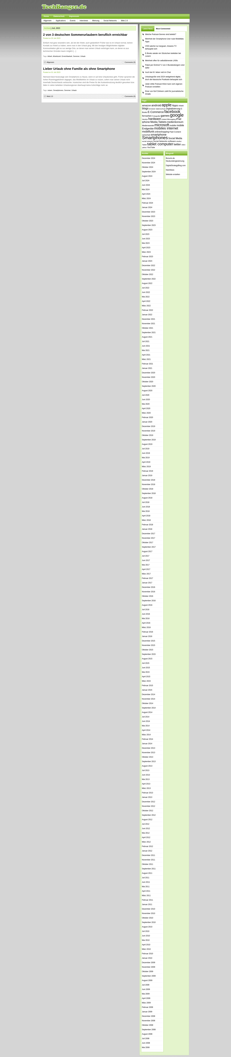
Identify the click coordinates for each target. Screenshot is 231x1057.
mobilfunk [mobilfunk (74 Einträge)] (148, 131)
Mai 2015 (145, 672)
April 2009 (146, 998)
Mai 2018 (145, 511)
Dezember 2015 (148, 641)
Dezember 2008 (148, 1016)
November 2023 (148, 216)
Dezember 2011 (148, 855)
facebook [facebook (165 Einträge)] (172, 111)
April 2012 (146, 837)
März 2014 (146, 735)
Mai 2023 (145, 243)
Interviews (84, 21)
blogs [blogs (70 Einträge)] (145, 108)
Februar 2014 (147, 739)
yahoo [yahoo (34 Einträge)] (144, 147)
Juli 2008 (145, 1038)
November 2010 (148, 913)
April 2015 (146, 676)
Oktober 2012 (147, 811)
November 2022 (148, 270)
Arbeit (50, 56)
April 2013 (146, 784)
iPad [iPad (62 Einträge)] (178, 119)
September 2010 (149, 922)
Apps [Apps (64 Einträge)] (175, 105)
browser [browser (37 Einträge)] (152, 109)
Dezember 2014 (148, 694)
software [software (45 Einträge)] (172, 141)
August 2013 (147, 766)
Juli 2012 (145, 824)
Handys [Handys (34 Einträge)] (145, 119)
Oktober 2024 (147, 167)
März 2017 (146, 574)
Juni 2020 (146, 399)
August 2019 (147, 444)
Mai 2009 (145, 994)
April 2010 (146, 945)
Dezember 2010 (148, 909)
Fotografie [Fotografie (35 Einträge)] (156, 116)
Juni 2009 (146, 989)
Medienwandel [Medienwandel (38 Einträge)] (148, 125)
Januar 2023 (147, 261)
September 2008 (149, 1029)
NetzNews (170, 170)
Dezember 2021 (148, 319)
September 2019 (149, 440)
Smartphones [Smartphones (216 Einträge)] (155, 137)
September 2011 (149, 869)
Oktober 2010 (147, 918)
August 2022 (147, 283)
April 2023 (146, 248)
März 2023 (146, 252)
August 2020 (147, 391)
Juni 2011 (146, 882)
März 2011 (146, 895)
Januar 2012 (147, 851)
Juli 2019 (145, 449)
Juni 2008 (146, 1043)
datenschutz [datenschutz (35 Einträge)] (160, 109)
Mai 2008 (145, 1047)
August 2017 (147, 551)
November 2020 (148, 377)
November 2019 (148, 431)
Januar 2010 (147, 958)
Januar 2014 (147, 744)
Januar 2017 (147, 583)
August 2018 (147, 498)
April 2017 (146, 569)
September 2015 (149, 654)
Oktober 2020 (147, 382)
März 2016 (146, 627)
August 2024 (147, 176)
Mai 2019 (145, 458)
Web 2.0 (124, 21)
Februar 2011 (147, 900)
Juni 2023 (146, 239)
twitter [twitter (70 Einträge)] (177, 144)
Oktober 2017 (147, 542)
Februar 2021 (147, 364)
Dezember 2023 (148, 212)
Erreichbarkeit (67, 56)
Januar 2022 (147, 315)
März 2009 (146, 1003)
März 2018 (146, 520)
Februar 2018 (147, 525)
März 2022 (146, 306)
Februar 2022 (147, 310)
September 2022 (149, 279)
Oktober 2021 (147, 328)
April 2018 (146, 516)
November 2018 (148, 484)
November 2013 (148, 752)
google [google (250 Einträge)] (177, 115)
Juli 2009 (145, 985)
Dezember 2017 (148, 534)
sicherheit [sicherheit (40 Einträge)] (146, 135)
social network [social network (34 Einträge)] (147, 141)
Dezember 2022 (148, 265)
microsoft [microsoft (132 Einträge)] (161, 125)
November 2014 (148, 699)
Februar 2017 (147, 578)
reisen (50, 90)
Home (46, 16)
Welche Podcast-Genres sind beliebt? (160, 34)
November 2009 (148, 967)
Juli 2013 (145, 770)
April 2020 (146, 408)
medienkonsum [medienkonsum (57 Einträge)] (175, 122)
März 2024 (146, 198)
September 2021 (149, 332)
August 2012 (147, 819)
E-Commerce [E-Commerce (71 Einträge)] (156, 112)
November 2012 (148, 806)
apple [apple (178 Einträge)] (167, 105)
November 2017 (148, 538)
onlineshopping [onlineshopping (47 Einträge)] (162, 132)
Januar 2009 (147, 1012)
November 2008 (148, 1021)
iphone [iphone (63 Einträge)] (146, 121)
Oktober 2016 (147, 596)
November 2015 (148, 645)
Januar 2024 (147, 207)
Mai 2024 (145, 189)
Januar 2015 (147, 690)
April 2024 (146, 194)
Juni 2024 (146, 185)
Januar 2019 (147, 475)
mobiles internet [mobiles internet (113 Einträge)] (166, 128)
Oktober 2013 (147, 757)
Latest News (148, 29)
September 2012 (149, 815)
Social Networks (110, 21)
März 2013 (146, 788)
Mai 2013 (145, 779)
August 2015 (147, 659)
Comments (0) (130, 62)
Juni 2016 (146, 614)
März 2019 (146, 466)
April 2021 (146, 355)
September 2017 (149, 547)
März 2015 (146, 681)
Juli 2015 (145, 663)
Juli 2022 (145, 288)
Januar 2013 (147, 797)
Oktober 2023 (147, 221)
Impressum (74, 16)
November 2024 (148, 163)
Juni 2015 (146, 668)
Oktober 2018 (147, 489)
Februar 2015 (147, 685)
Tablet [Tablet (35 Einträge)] (144, 145)
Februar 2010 (147, 954)
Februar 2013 (147, 793)
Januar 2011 (147, 904)
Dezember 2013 (148, 748)
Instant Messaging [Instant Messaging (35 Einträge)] (169, 119)
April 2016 (146, 623)
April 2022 (146, 301)
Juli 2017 (145, 556)
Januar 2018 (147, 529)
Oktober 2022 (147, 274)
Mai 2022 (145, 297)
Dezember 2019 (148, 426)
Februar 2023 (147, 256)
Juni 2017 (146, 560)
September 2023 (149, 225)
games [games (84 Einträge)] (165, 115)
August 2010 (147, 927)
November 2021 (148, 323)
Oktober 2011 (147, 864)
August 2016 (147, 605)
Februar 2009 (147, 1007)
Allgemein (47, 21)
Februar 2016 (147, 632)
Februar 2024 (147, 203)
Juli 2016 (145, 609)
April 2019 (146, 462)
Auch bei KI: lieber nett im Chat (158, 72)
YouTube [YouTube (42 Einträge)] (151, 147)
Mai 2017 (145, 565)
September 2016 (149, 601)
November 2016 (148, 592)
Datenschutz (58, 16)
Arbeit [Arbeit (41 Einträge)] (181, 106)
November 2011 (148, 860)
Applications (61, 21)
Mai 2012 (145, 833)
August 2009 (147, 980)
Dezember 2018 (148, 480)
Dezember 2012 (148, 802)
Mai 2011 (145, 887)
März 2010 (146, 949)
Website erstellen (173, 174)
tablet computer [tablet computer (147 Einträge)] (160, 144)
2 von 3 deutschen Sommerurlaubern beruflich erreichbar (85, 34)
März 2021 (146, 359)
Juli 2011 (145, 878)
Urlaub (82, 56)
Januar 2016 (147, 636)
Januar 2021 (147, 368)
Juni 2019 (146, 453)
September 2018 (149, 493)
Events (73, 21)
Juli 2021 (145, 341)
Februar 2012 (147, 846)
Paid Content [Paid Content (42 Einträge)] (175, 132)
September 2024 (149, 172)
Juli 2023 (145, 234)
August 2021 (147, 337)
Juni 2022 (146, 292)
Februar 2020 (147, 417)
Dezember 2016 (148, 587)
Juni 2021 (146, 346)
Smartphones (58, 90)
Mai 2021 (145, 350)
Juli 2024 (145, 181)
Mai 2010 (145, 940)
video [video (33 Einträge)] (183, 145)
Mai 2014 (145, 726)
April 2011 (146, 891)
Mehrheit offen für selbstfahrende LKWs (161, 60)
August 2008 (147, 1034)
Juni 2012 (146, 828)
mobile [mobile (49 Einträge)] (173, 125)
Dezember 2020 (148, 373)
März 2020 (146, 413)
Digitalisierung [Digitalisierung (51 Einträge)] (173, 108)
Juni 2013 (146, 775)
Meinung (95, 21)
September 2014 (149, 708)
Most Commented (163, 29)
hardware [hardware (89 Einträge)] (154, 118)
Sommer (76, 56)
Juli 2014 (145, 717)
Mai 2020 (145, 404)
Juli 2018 (145, 502)
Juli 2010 (145, 931)
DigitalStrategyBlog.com (176, 165)
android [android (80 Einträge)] (156, 105)
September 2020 (149, 386)
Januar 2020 (147, 422)
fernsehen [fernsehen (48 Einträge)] (147, 116)
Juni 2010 (146, 936)
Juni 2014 (146, 721)
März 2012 (146, 842)
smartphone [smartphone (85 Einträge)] (158, 134)
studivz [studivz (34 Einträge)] (178, 141)
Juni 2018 (146, 507)
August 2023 (147, 230)
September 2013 (149, 761)
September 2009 (149, 976)
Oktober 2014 (147, 703)
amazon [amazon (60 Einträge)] (146, 105)
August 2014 (147, 712)
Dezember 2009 (148, 962)
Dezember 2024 (148, 158)
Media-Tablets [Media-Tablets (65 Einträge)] (158, 121)
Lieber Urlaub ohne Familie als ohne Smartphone (79, 68)
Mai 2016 (145, 618)
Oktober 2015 (147, 650)
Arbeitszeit (57, 56)
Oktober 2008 (147, 1025)
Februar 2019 (147, 471)
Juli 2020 (145, 395)
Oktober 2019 (147, 435)
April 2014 (146, 730)
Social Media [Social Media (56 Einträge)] (175, 138)
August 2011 (147, 873)
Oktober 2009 (147, 971)
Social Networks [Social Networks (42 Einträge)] (160, 141)
